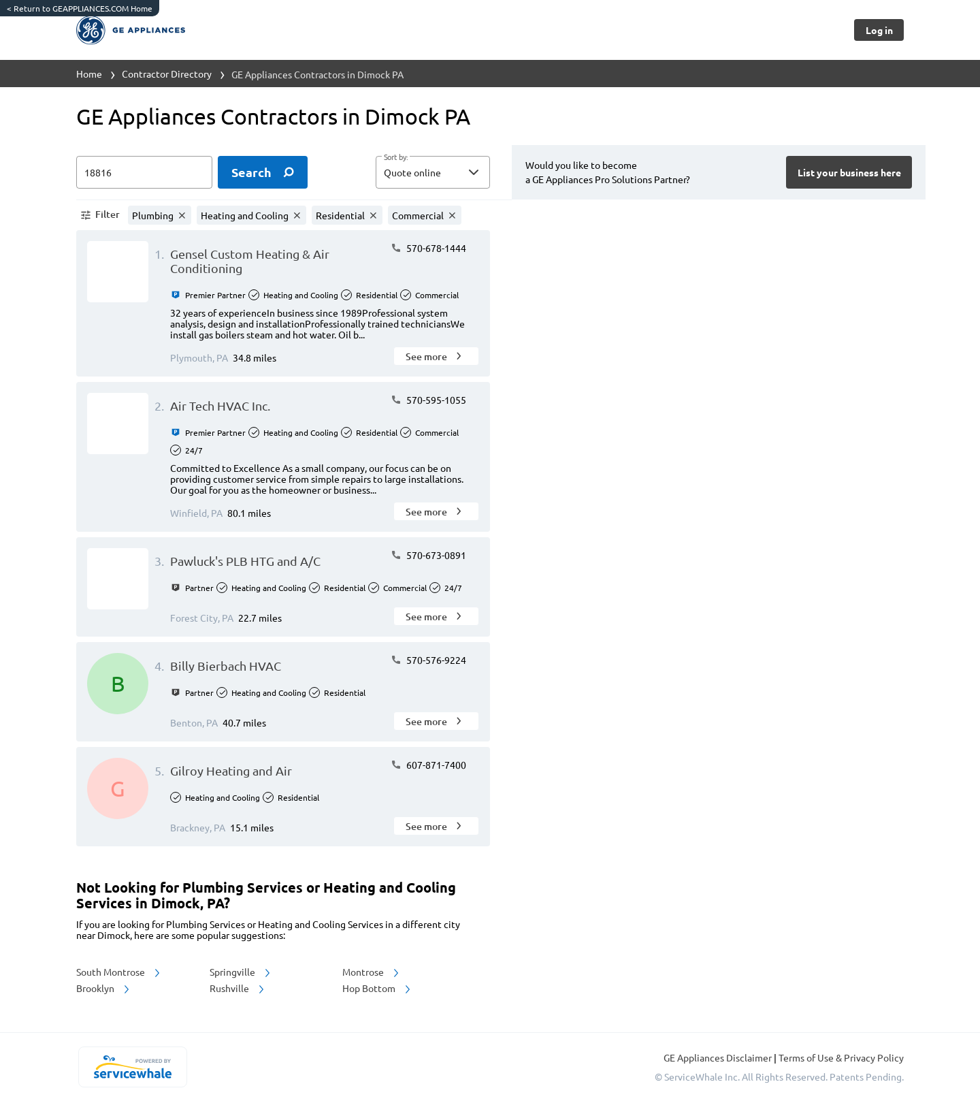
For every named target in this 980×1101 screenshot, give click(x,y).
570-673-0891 (428, 555)
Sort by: (396, 157)
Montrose (371, 972)
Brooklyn (103, 988)
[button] (433, 172)
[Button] (879, 30)
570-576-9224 (428, 660)
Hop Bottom (377, 988)
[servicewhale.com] (132, 1067)
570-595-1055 (428, 400)
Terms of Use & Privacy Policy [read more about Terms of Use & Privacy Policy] (841, 1057)
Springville (241, 972)
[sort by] (453, 172)
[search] (263, 172)
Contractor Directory (167, 73)
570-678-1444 (428, 248)
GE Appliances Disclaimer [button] (719, 1057)
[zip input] (144, 172)
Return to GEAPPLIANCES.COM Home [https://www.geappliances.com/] (79, 8)
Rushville (238, 988)
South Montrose (119, 972)
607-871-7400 (428, 765)
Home (89, 73)
